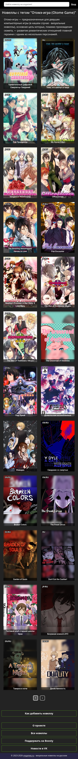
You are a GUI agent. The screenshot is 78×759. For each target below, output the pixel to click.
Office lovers (57, 197)
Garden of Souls (20, 579)
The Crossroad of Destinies (58, 361)
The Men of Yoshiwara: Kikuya (20, 361)
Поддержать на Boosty (39, 740)
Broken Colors (20, 524)
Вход (73, 4)
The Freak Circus (57, 524)
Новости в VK (39, 748)
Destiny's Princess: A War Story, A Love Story (20, 304)
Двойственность (57, 688)
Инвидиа (20, 470)
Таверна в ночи (20, 688)
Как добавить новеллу (39, 713)
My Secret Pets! (58, 142)
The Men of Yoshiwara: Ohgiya (57, 306)
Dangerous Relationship (20, 197)
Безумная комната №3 (57, 634)
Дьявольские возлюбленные (57, 415)
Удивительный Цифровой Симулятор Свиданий (20, 86)
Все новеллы (39, 733)
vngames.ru (28, 755)
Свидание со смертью (58, 470)
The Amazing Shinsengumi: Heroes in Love (20, 250)
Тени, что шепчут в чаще (57, 87)
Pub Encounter (57, 251)
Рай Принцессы (20, 142)
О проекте (39, 725)
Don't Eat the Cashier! (57, 579)
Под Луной (20, 415)
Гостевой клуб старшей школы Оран (20, 632)
